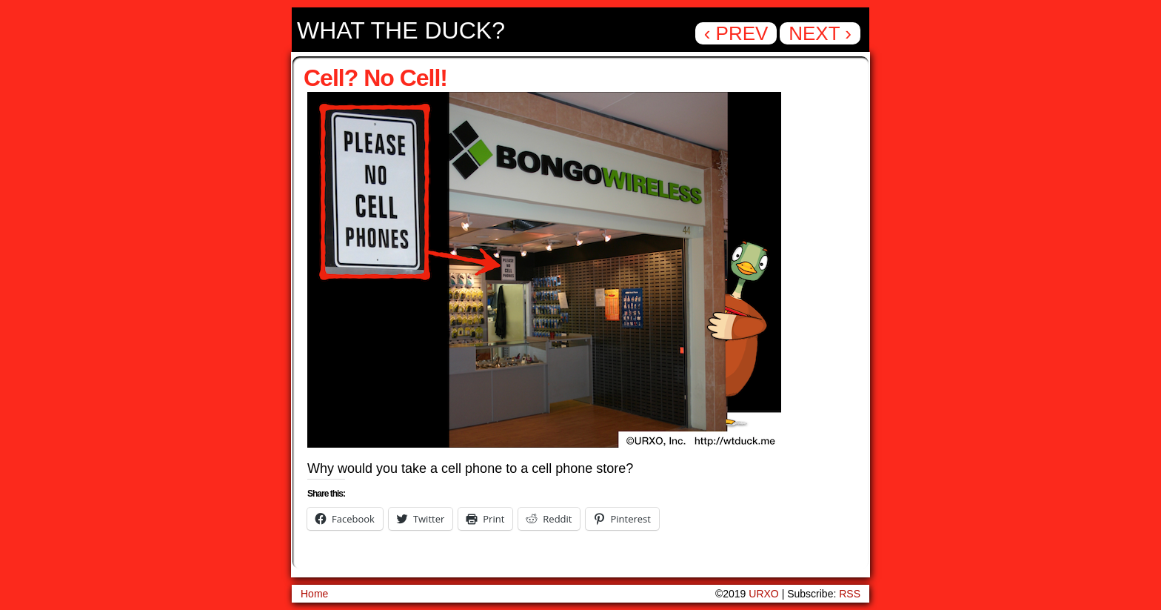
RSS (849, 594)
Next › (820, 33)
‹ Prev (736, 33)
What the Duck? (401, 30)
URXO (763, 594)
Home (314, 594)
